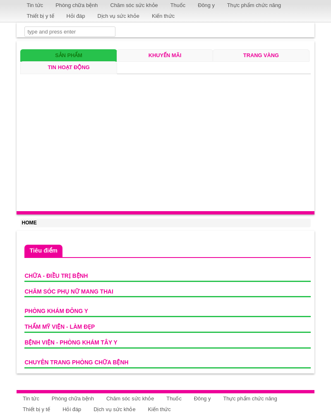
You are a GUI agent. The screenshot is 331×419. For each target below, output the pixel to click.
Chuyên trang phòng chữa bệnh (76, 362)
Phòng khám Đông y (56, 311)
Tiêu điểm (43, 250)
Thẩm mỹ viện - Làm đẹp (59, 327)
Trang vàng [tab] (261, 55)
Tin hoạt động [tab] (68, 67)
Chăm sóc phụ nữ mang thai (68, 292)
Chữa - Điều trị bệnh (56, 276)
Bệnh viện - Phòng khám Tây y (70, 343)
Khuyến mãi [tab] (165, 55)
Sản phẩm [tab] (68, 55)
